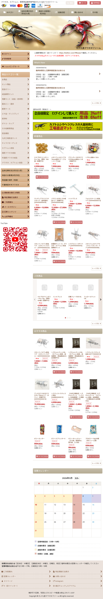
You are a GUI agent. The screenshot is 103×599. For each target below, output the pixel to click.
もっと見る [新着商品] (96, 268)
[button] (94, 12)
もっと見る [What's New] (96, 103)
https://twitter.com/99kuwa (70, 53)
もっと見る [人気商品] (96, 323)
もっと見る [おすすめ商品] (96, 463)
